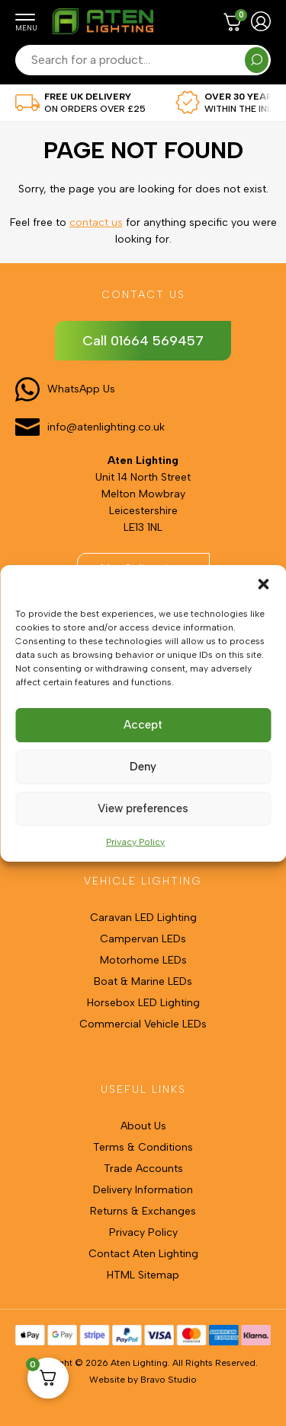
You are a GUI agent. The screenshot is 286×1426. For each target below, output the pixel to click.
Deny (143, 766)
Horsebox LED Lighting (143, 1002)
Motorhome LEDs (143, 960)
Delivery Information (143, 1189)
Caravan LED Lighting (143, 917)
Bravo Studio (168, 1379)
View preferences (143, 808)
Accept (143, 725)
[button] (263, 584)
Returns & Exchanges (143, 1211)
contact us (96, 222)
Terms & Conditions (143, 1147)
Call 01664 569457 (143, 340)
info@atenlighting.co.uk (106, 427)
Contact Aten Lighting (143, 1253)
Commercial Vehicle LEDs (143, 1024)
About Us (143, 1126)
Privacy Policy (135, 842)
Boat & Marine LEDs (143, 981)
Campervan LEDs (143, 938)
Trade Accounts (143, 1168)
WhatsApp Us (81, 389)
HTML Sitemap (143, 1275)
